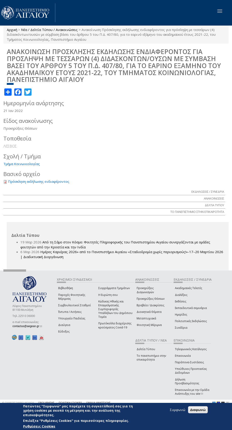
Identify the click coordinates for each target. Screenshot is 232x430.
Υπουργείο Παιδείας (71, 318)
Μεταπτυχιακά (146, 318)
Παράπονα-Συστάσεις (189, 362)
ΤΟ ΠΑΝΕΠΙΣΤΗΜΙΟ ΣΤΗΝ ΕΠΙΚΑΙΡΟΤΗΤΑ (197, 212)
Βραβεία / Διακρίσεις (150, 305)
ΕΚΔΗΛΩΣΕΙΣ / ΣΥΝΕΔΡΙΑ (207, 192)
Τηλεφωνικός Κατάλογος (191, 349)
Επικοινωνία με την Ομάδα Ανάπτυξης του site (192, 392)
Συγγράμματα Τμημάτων (114, 288)
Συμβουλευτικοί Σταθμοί (74, 305)
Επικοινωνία (183, 356)
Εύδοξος (64, 331)
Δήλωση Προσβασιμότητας (187, 381)
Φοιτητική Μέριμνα (149, 325)
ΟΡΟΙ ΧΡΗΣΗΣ (46, 402)
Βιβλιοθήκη (65, 288)
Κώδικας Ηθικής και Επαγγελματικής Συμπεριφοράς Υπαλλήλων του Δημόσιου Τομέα (115, 309)
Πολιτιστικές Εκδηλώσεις (191, 321)
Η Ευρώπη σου (108, 295)
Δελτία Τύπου (146, 349)
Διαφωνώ (198, 410)
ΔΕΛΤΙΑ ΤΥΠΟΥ (214, 205)
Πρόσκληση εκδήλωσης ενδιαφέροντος (38, 181)
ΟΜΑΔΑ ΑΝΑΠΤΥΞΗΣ (98, 402)
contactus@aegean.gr (27, 326)
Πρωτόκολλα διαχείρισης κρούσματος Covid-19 (114, 325)
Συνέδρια (181, 328)
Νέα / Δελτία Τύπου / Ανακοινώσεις (49, 29)
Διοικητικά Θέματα (149, 312)
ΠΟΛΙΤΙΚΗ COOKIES (70, 402)
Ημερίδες (181, 314)
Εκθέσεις (180, 301)
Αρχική (12, 29)
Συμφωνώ (177, 409)
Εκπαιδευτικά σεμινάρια (191, 308)
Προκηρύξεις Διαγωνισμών (145, 290)
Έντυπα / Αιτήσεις (70, 312)
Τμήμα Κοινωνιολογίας (21, 164)
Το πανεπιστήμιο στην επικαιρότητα (151, 357)
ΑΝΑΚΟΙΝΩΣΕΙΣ (214, 198)
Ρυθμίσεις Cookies (39, 426)
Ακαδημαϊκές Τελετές (188, 288)
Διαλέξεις (181, 295)
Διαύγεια (64, 325)
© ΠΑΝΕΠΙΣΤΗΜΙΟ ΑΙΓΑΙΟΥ (18, 402)
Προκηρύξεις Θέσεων (150, 299)
